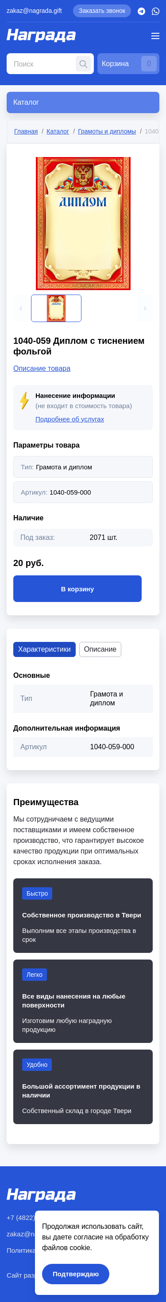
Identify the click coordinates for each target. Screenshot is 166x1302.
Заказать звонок (102, 10)
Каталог (57, 131)
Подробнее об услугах (69, 419)
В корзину (77, 588)
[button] (20, 308)
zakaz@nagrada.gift (34, 10)
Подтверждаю (76, 1274)
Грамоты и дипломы (107, 131)
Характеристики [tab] (44, 649)
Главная (26, 131)
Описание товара (41, 368)
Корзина (129, 63)
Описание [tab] (100, 649)
